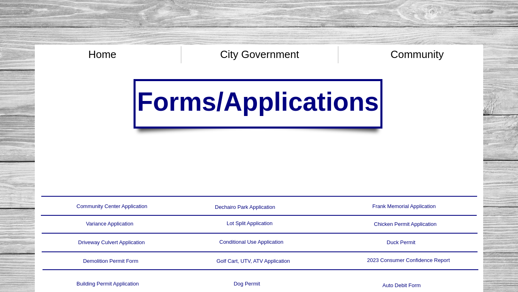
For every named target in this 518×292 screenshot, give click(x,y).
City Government (259, 54)
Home (102, 54)
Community (417, 54)
